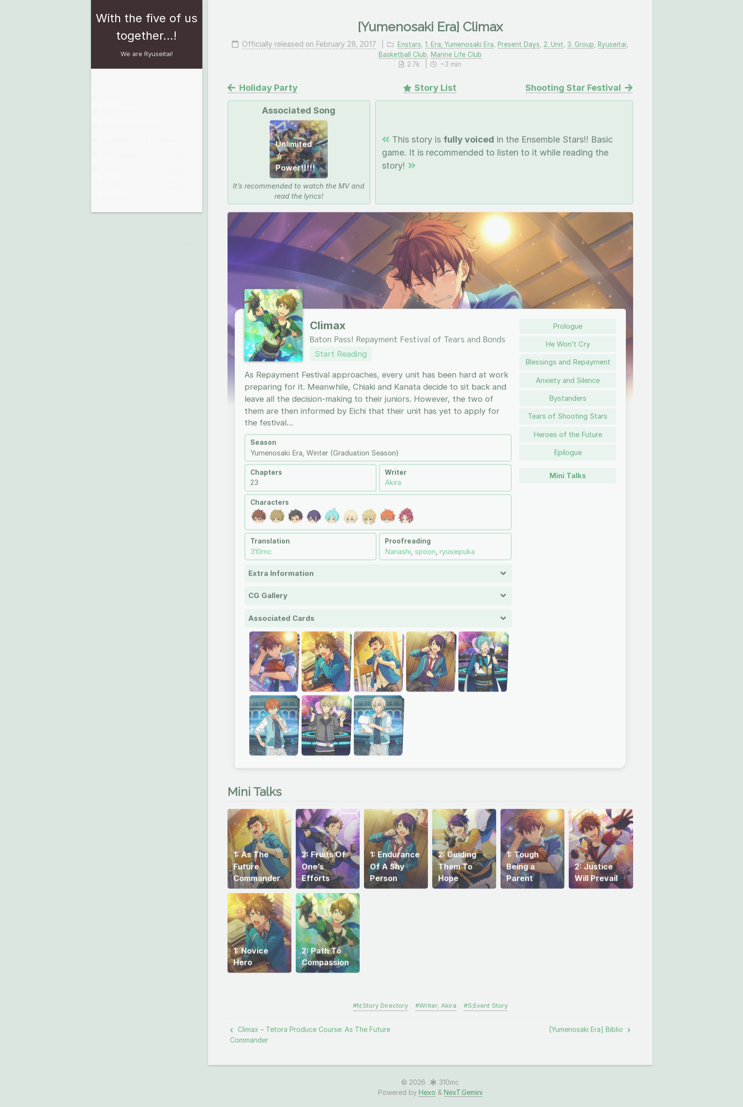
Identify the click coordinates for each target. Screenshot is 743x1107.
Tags (143, 170)
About (112, 97)
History (143, 184)
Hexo (427, 1092)
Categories (143, 155)
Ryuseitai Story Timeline (139, 140)
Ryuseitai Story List (131, 126)
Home (111, 83)
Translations (121, 112)
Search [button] (114, 197)
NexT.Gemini (463, 1092)
